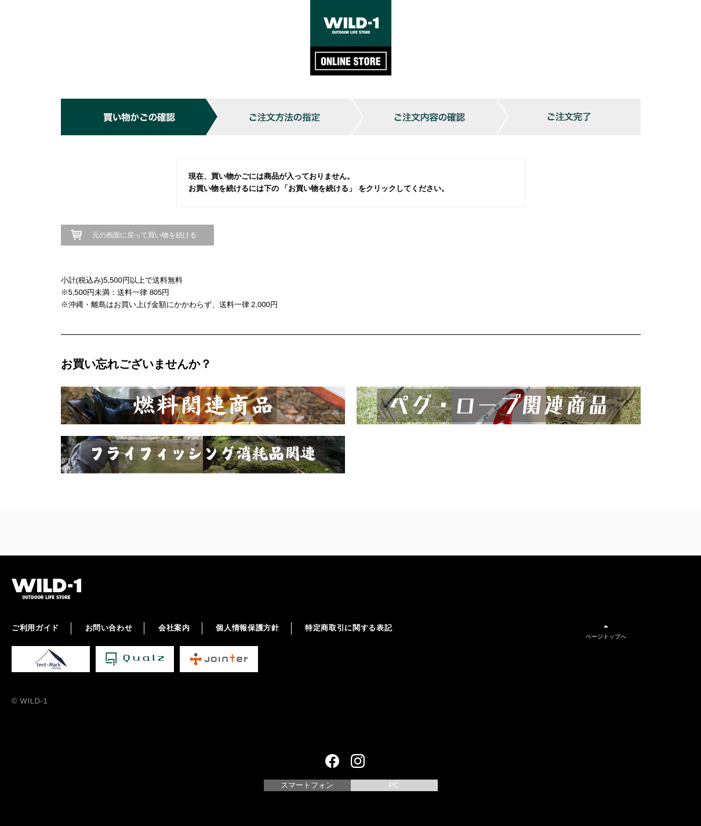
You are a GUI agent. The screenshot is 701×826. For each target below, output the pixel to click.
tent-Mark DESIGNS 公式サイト (51, 659)
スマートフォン (307, 785)
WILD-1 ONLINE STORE (350, 37)
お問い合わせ (109, 627)
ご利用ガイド (35, 627)
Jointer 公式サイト (219, 659)
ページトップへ (606, 636)
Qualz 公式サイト (135, 659)
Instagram (358, 761)
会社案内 (174, 627)
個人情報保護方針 (247, 627)
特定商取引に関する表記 (348, 627)
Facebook (332, 761)
